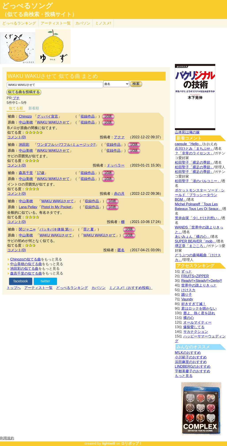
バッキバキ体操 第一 (56, 229)
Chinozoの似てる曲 (25, 259)
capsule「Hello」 (188, 144)
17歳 (40, 173)
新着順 (33, 108)
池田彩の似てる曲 (24, 268)
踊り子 (186, 294)
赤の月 (119, 193)
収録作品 (88, 116)
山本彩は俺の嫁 (187, 132)
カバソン (82, 23)
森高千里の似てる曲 (26, 273)
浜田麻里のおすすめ (191, 362)
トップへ (14, 288)
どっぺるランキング (72, 288)
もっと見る (184, 376)
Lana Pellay (28, 207)
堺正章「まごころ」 (191, 246)
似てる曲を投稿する (24, 92)
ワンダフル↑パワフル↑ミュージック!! (66, 144)
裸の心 (188, 318)
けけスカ (188, 290)
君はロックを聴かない (199, 308)
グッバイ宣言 (47, 116)
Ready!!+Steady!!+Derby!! (201, 281)
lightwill (108, 443)
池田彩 (24, 144)
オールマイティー (197, 322)
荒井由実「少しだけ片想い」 (198, 218)
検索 (136, 84)
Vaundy (187, 299)
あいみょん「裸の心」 (192, 236)
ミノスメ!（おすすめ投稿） (130, 288)
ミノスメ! (103, 23)
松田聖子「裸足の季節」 (194, 162)
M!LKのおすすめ (188, 352)
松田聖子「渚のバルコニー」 (198, 181)
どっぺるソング (27, 6)
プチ (16, 98)
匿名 (121, 250)
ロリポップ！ (131, 443)
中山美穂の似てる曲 (26, 264)
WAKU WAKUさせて (53, 122)
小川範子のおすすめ (191, 357)
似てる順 (16, 108)
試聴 (108, 116)
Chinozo (25, 116)
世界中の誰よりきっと (199, 285)
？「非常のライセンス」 (194, 153)
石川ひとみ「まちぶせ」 (194, 148)
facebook (20, 281)
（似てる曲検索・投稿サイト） (39, 14)
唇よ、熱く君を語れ (199, 313)
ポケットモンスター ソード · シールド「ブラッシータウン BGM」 (200, 194)
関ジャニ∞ (27, 229)
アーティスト (56, 23)
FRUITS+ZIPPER (195, 276)
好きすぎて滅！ (193, 304)
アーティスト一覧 (38, 288)
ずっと (186, 271)
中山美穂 (26, 122)
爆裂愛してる (193, 327)
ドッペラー (116, 165)
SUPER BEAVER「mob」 (195, 241)
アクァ (119, 137)
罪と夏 (88, 229)
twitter (45, 281)
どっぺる (19, 23)
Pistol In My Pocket (56, 207)
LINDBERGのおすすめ (193, 366)
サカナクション (195, 332)
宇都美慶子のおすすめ (192, 371)
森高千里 (26, 173)
